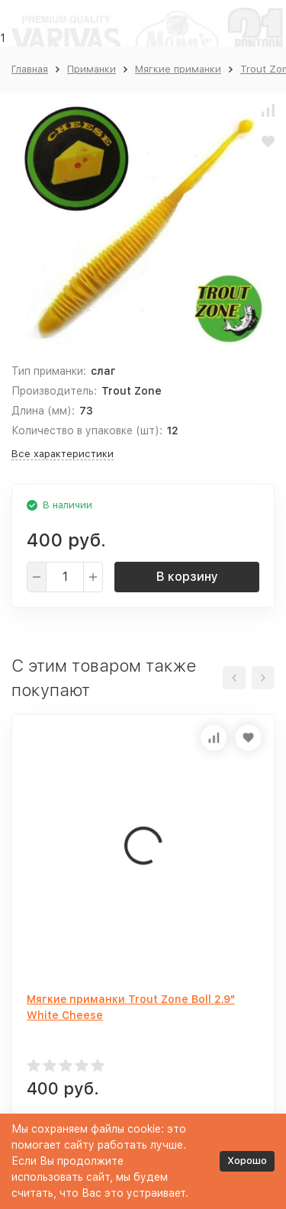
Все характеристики (62, 453)
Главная (29, 69)
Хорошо (247, 1160)
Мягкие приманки (178, 69)
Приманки (91, 69)
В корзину (187, 576)
